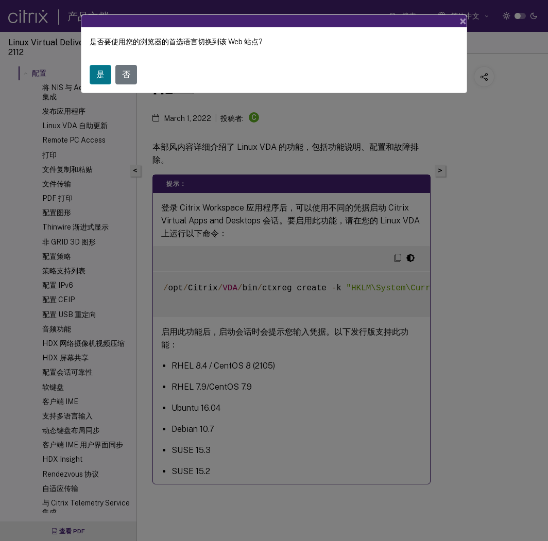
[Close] (463, 21)
